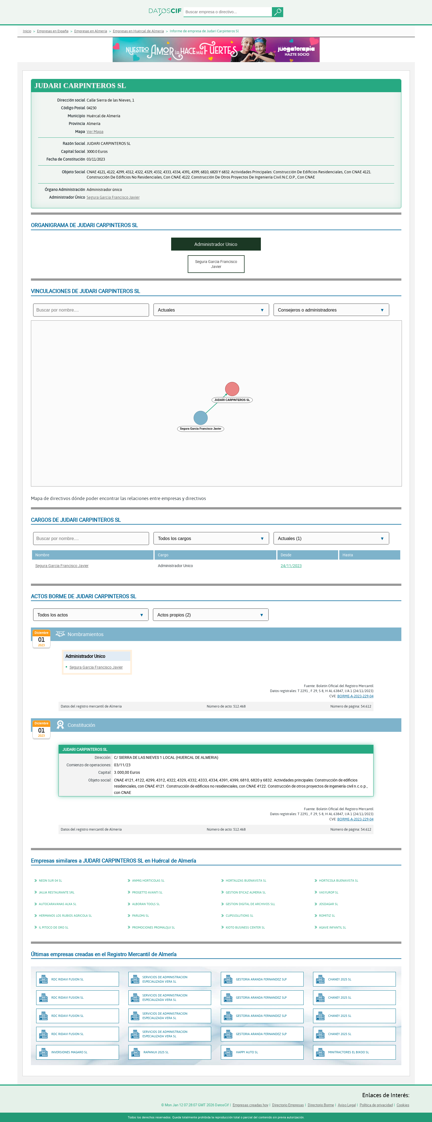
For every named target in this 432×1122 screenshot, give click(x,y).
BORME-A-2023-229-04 (355, 696)
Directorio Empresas (288, 1104)
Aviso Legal (347, 1104)
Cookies (403, 1104)
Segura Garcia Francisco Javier (113, 197)
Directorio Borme (321, 1104)
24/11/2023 (291, 565)
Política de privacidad (376, 1104)
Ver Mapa (95, 131)
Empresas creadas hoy (250, 1104)
